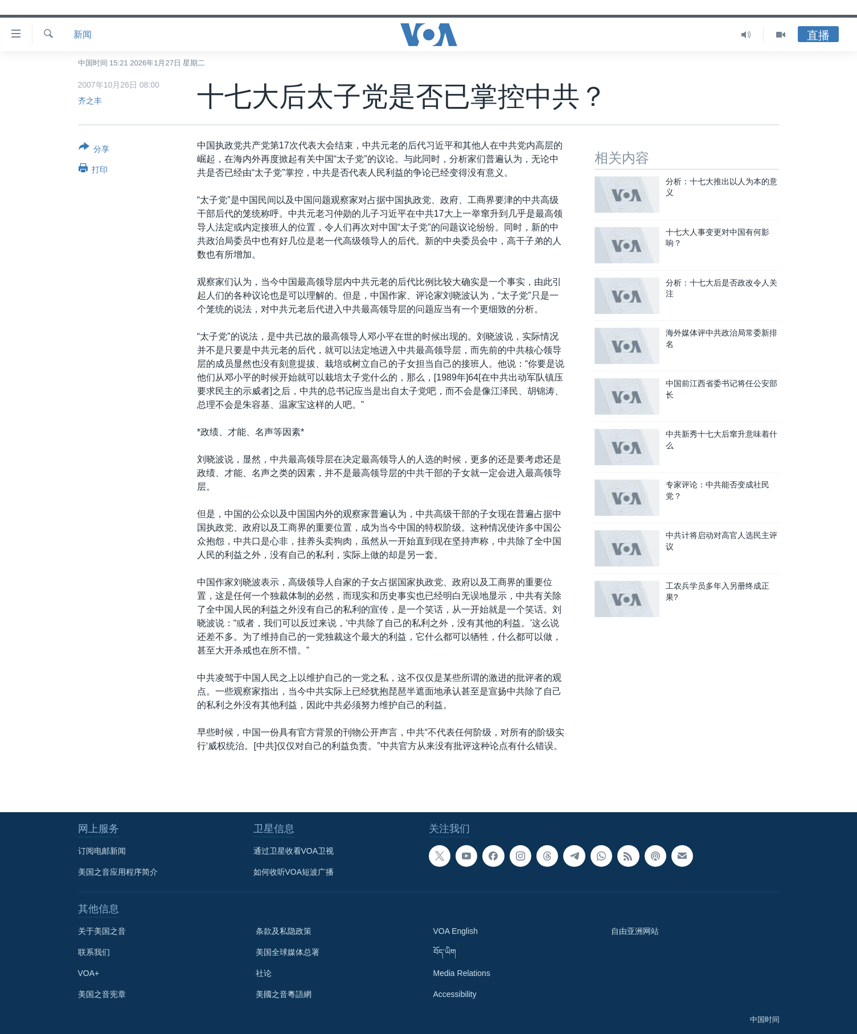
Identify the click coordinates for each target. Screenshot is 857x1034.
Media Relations (461, 973)
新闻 (82, 34)
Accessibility (455, 994)
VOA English (455, 931)
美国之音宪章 (102, 994)
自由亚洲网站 (635, 931)
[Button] (94, 150)
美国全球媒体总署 (287, 952)
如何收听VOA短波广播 (293, 871)
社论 (264, 973)
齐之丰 (90, 100)
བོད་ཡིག (444, 952)
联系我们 (94, 952)
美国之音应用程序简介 (118, 871)
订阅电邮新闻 (102, 850)
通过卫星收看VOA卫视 (293, 850)
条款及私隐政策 (283, 931)
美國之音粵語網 (283, 994)
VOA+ (89, 973)
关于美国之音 (102, 931)
